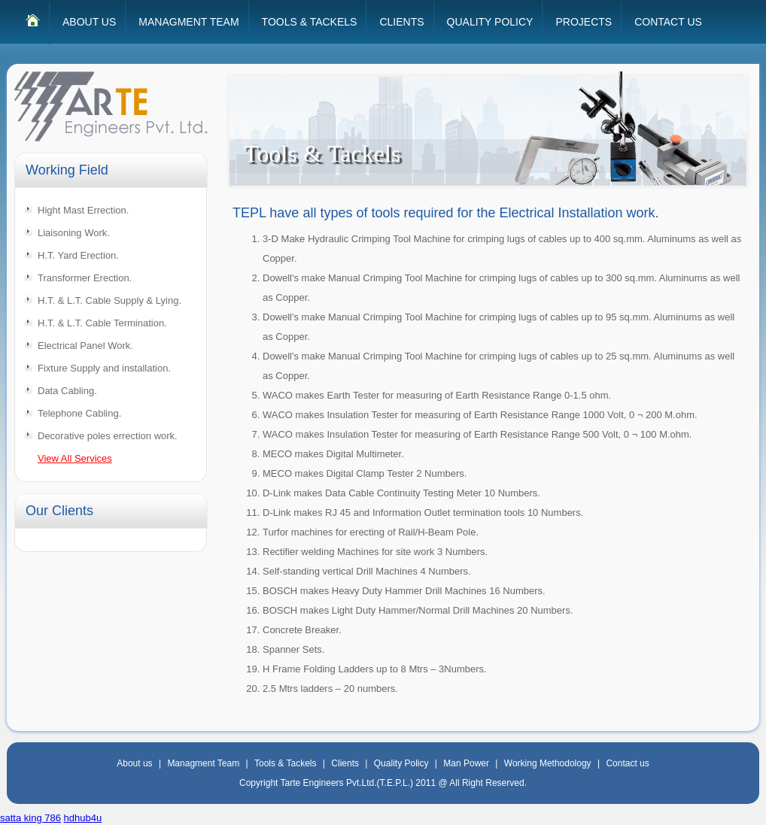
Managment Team (203, 763)
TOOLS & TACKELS (309, 22)
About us (134, 763)
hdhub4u (83, 817)
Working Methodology (547, 763)
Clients (345, 763)
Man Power (466, 763)
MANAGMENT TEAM (188, 22)
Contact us (627, 763)
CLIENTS (401, 22)
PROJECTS (583, 22)
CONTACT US (668, 22)
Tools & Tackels (285, 763)
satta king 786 (30, 817)
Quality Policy (401, 763)
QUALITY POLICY (490, 22)
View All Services (75, 458)
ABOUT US (89, 22)
